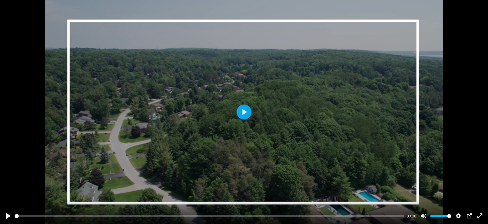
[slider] (209, 216)
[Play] (8, 216)
